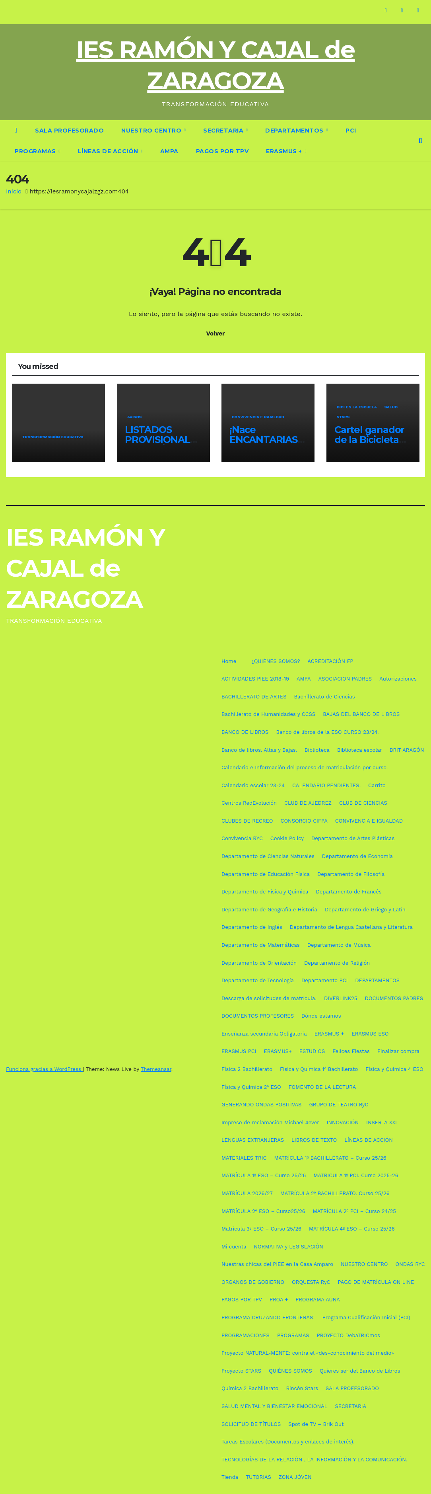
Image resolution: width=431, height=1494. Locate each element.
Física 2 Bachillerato (246, 1069)
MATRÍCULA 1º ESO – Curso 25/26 (263, 1175)
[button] (420, 140)
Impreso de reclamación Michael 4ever (270, 1122)
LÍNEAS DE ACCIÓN (109, 151)
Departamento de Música (339, 945)
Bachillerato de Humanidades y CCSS (268, 714)
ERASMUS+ (278, 1051)
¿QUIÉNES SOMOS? (275, 661)
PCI (351, 130)
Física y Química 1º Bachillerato (319, 1069)
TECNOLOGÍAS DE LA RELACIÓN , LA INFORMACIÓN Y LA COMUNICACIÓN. (314, 1460)
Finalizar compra (398, 1051)
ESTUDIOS (312, 1051)
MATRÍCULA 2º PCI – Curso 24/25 (354, 1211)
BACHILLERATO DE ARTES (254, 697)
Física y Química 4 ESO (394, 1069)
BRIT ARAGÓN (407, 750)
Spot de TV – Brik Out (316, 1424)
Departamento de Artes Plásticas (352, 838)
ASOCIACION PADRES (345, 679)
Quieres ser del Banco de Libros (360, 1371)
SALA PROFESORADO (69, 130)
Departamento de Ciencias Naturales (268, 856)
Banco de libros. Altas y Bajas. (259, 750)
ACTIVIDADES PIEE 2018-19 (255, 679)
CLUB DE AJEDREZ (308, 803)
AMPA (169, 151)
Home (228, 661)
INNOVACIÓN (343, 1122)
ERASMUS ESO (369, 1034)
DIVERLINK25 (340, 998)
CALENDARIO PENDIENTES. (326, 785)
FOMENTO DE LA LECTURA (322, 1087)
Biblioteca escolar (359, 750)
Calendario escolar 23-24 (253, 785)
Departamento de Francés (348, 892)
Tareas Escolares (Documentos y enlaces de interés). (288, 1442)
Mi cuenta (234, 1247)
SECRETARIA (224, 130)
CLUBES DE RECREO (247, 821)
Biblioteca (317, 750)
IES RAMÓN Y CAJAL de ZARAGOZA (85, 568)
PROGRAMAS (36, 151)
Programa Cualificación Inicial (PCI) (366, 1317)
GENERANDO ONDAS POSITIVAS (261, 1105)
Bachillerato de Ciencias (324, 697)
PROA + (279, 1300)
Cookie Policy (287, 838)
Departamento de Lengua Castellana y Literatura (351, 927)
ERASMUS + (285, 151)
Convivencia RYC (242, 838)
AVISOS (134, 417)
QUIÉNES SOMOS (290, 1371)
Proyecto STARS (241, 1371)
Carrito (377, 785)
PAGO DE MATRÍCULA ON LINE (376, 1282)
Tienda (229, 1477)
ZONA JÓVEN (295, 1477)
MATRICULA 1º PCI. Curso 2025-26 (355, 1175)
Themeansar (156, 1069)
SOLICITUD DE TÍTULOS (251, 1424)
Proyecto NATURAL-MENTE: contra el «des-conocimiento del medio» (307, 1353)
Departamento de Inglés (251, 927)
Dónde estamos (321, 1016)
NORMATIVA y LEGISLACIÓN (288, 1247)
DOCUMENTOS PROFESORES (257, 1016)
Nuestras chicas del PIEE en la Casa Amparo (277, 1264)
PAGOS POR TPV (222, 151)
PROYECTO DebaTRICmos (348, 1335)
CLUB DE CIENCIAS (363, 803)
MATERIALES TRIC (243, 1158)
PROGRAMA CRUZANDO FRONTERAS (268, 1317)
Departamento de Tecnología (257, 980)
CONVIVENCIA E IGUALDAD (258, 417)
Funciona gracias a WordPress (44, 1069)
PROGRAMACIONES (245, 1335)
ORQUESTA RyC (311, 1282)
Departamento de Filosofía (350, 874)
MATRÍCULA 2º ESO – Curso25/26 (263, 1211)
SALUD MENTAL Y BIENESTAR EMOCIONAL (274, 1406)
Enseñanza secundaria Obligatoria (264, 1034)
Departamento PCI (324, 980)
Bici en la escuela (356, 407)
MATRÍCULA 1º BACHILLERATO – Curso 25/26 (330, 1158)
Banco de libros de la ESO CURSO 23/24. (327, 732)
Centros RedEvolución (249, 803)
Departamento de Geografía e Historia (269, 910)
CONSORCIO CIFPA (303, 821)
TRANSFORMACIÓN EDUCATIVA (52, 437)
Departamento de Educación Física (265, 874)
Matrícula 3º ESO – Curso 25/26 (261, 1229)
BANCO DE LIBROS (244, 732)
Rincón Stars (302, 1388)
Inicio (13, 191)
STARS (342, 417)
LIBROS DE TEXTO (314, 1140)
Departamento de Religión (337, 963)
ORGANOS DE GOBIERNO (252, 1282)
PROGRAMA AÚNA (317, 1300)
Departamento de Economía (357, 856)
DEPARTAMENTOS (295, 130)
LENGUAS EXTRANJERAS (252, 1140)
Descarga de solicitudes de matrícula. (268, 998)
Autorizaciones (398, 679)
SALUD (391, 407)
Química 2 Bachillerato (249, 1388)
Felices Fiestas (351, 1051)
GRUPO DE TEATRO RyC (338, 1105)
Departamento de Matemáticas (260, 945)
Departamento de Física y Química (264, 892)
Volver (215, 333)
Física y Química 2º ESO (251, 1087)
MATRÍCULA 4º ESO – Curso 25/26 (352, 1229)
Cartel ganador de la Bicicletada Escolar (372, 439)
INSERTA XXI (381, 1122)
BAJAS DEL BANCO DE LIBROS (361, 714)
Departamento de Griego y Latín (365, 910)
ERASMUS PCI (238, 1051)
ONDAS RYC (410, 1264)
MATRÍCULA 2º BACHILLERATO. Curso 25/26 (335, 1193)
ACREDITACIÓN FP (330, 661)
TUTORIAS (258, 1477)
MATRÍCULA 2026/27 (247, 1193)
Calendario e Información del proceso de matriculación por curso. (304, 767)
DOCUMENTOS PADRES (394, 998)
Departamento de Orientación (259, 963)
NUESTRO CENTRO (152, 130)
